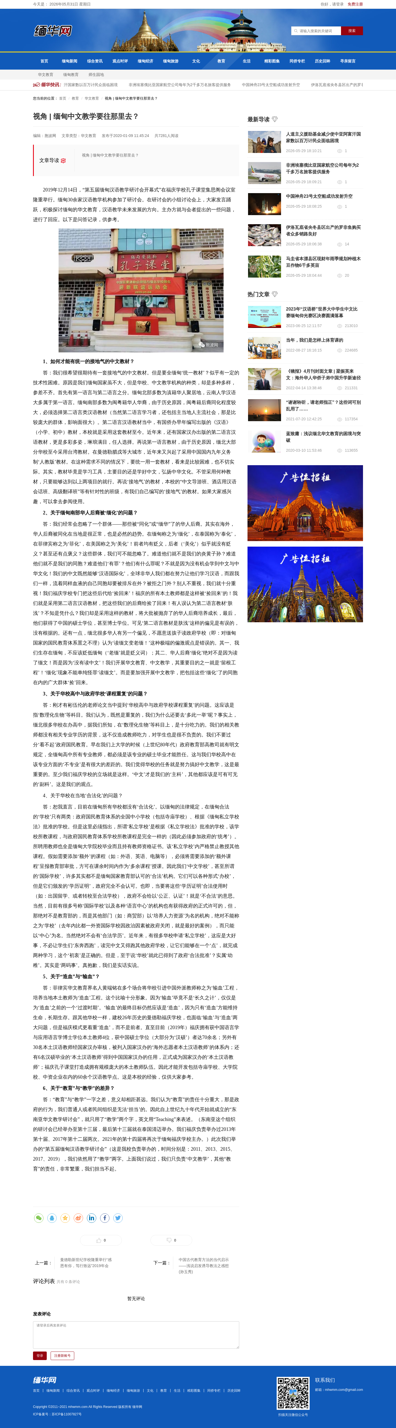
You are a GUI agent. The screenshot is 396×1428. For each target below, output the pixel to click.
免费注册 (355, 4)
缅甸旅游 (170, 61)
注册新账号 (62, 1356)
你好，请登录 (333, 4)
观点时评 (120, 61)
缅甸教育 (71, 74)
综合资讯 (95, 61)
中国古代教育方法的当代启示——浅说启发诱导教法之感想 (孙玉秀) (204, 1263)
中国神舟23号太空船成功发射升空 (272, 85)
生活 (247, 61)
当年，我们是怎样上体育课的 (314, 340)
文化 (196, 61)
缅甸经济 (145, 61)
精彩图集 (272, 61)
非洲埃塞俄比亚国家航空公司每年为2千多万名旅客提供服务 (181, 85)
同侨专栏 (297, 61)
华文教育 (45, 74)
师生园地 (96, 74)
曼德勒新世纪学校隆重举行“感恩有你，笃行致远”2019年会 (86, 1262)
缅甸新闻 (69, 61)
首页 (44, 61)
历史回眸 (322, 61)
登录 (40, 1356)
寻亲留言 (348, 61)
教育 (221, 61)
